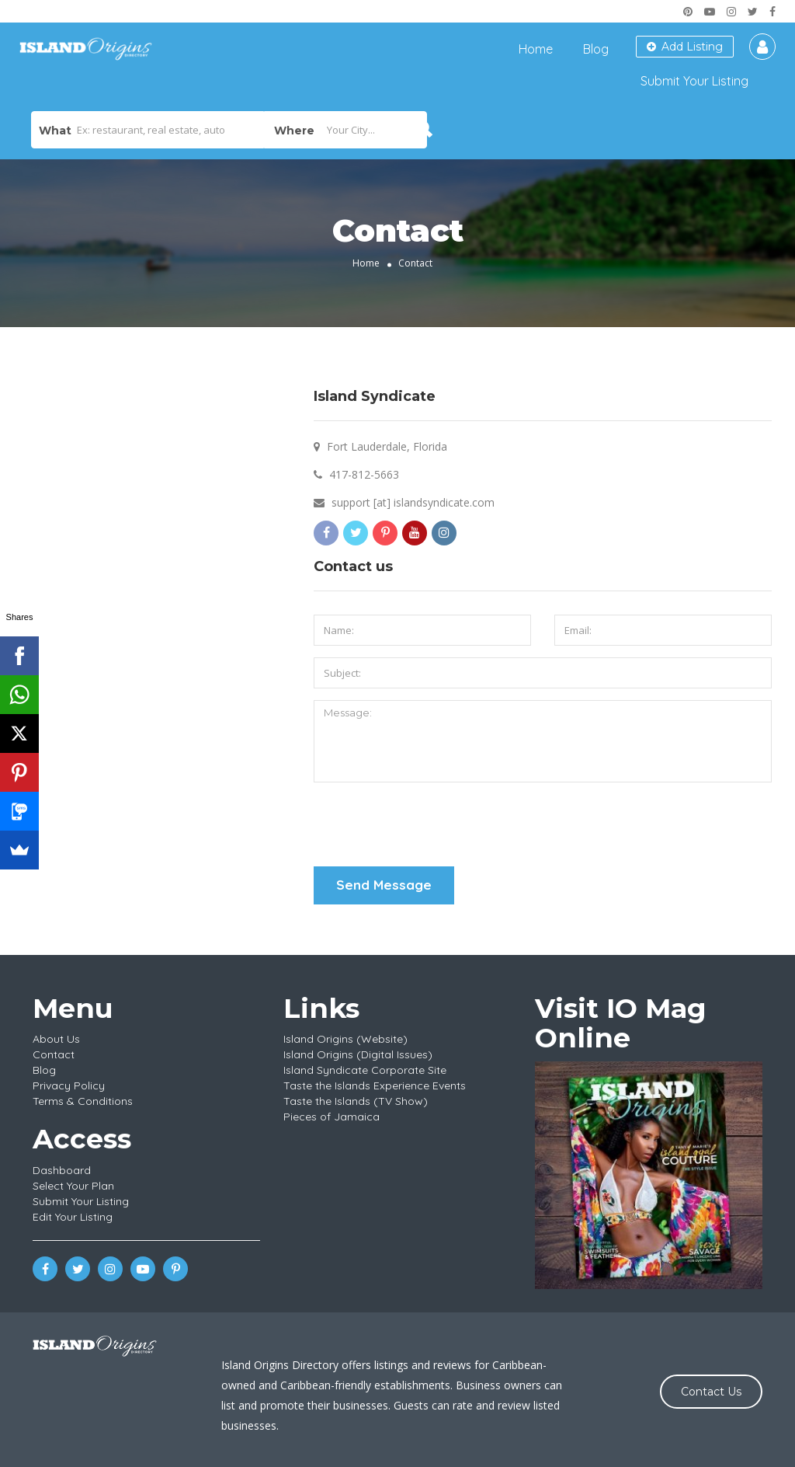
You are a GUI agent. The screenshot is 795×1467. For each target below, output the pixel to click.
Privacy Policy (69, 1085)
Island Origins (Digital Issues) (357, 1054)
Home (536, 49)
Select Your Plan (73, 1186)
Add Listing (685, 47)
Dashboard (62, 1170)
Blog (596, 49)
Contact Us (711, 1392)
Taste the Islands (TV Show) (355, 1101)
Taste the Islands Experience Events (374, 1085)
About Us (56, 1039)
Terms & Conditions (83, 1101)
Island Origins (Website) (345, 1039)
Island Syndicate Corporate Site (364, 1070)
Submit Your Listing (694, 81)
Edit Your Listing (73, 1217)
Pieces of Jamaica (331, 1117)
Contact (54, 1054)
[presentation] (432, 824)
